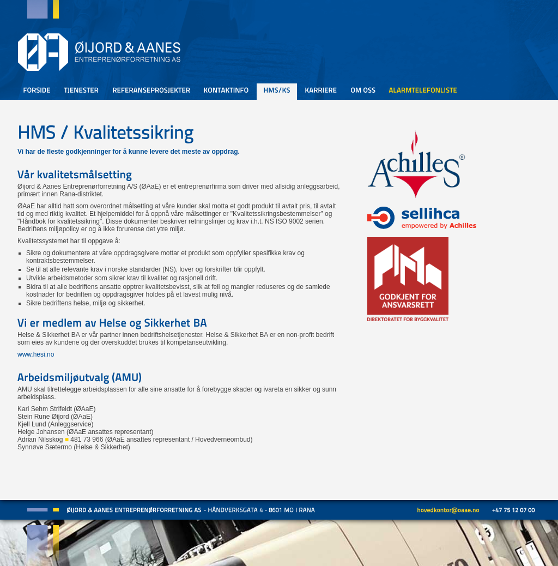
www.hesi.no (35, 354)
